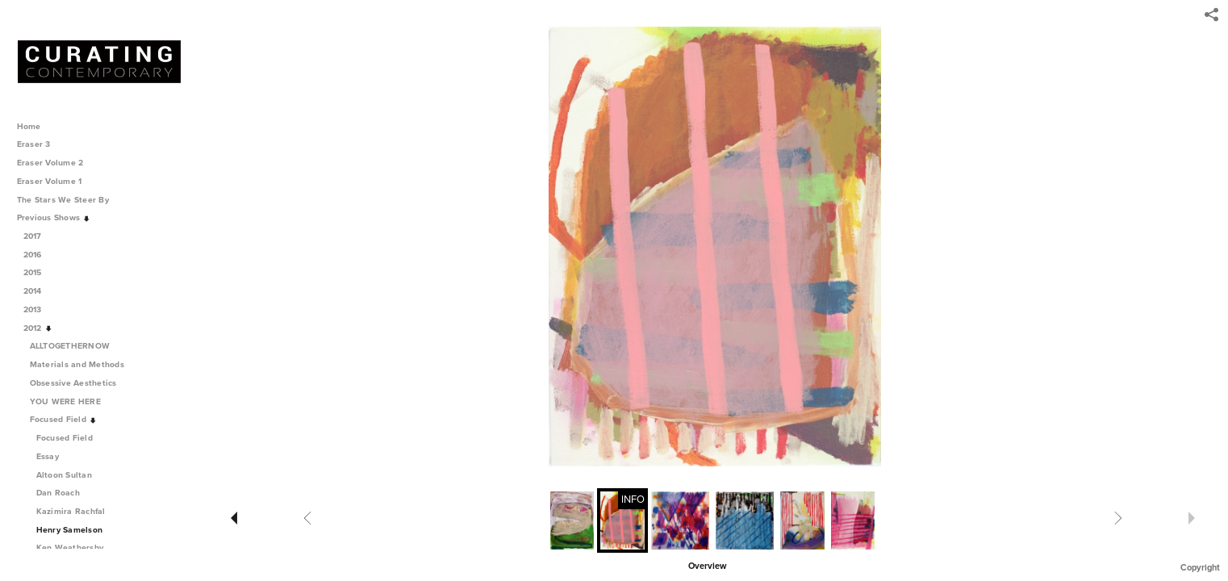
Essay (47, 456)
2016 (38, 255)
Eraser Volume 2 (50, 163)
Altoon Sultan (64, 475)
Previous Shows (54, 217)
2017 (38, 236)
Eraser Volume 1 (49, 181)
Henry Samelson (69, 530)
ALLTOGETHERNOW (75, 346)
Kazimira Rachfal (71, 511)
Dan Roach (58, 493)
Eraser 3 (34, 144)
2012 (38, 328)
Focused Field (64, 419)
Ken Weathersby (70, 547)
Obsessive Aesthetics (79, 383)
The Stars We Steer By (68, 200)
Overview (707, 566)
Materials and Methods (83, 364)
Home (29, 126)
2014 (38, 291)
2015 (38, 272)
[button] (707, 565)
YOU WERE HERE (71, 401)
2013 (38, 309)
